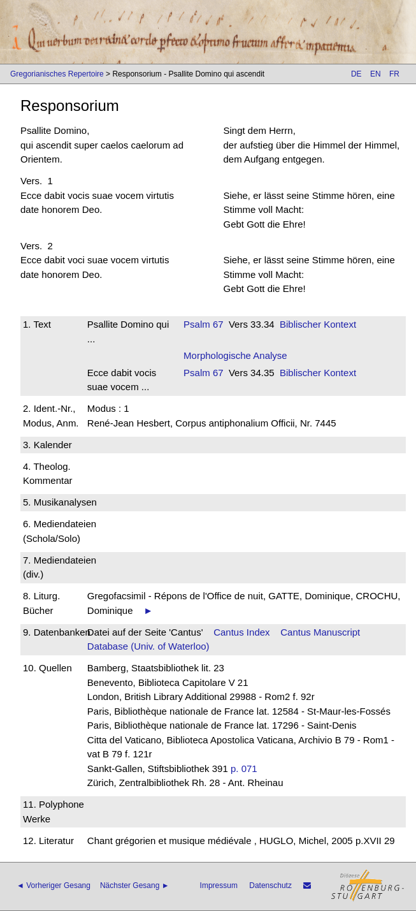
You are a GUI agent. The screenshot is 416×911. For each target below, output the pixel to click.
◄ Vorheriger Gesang (53, 885)
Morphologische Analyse (235, 355)
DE (356, 73)
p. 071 (244, 768)
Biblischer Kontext (318, 324)
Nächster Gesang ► (134, 885)
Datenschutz (270, 885)
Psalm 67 (203, 324)
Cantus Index (241, 632)
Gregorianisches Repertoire (57, 73)
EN (375, 73)
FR (394, 73)
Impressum (219, 885)
